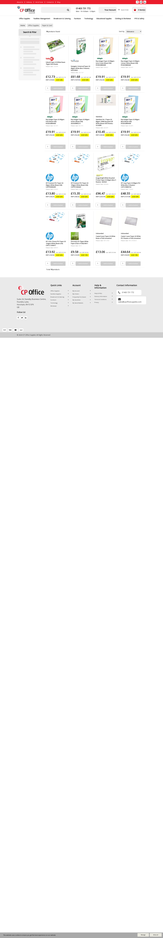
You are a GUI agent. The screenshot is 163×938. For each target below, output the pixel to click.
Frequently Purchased (82, 297)
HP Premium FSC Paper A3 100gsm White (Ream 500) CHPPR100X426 (79, 185)
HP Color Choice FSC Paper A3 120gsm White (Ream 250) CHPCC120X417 (56, 243)
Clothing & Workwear (123, 18)
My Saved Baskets (82, 303)
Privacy (103, 302)
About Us (20, 2)
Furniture (77, 18)
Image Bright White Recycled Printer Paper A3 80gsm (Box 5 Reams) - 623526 (106, 180)
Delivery (29, 2)
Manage (143, 935)
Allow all (155, 935)
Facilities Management (41, 18)
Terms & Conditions (103, 299)
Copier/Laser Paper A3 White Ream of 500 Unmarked (105, 237)
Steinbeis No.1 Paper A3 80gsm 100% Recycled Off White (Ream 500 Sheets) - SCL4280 (104, 122)
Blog (58, 2)
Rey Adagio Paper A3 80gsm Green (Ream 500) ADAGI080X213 (80, 121)
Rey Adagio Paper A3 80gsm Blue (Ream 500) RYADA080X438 (130, 121)
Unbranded (100, 233)
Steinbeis (99, 117)
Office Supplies (24, 18)
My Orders (82, 294)
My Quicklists (82, 300)
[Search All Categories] (56, 10)
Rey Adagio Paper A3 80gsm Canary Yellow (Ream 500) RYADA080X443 (130, 63)
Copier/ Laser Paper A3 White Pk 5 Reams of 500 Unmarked (131, 237)
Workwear (59, 306)
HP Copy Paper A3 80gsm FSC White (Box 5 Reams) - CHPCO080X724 (130, 185)
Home (22, 25)
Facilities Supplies (59, 294)
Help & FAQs (103, 293)
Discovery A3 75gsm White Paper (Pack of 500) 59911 (79, 242)
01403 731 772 (83, 8)
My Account (82, 291)
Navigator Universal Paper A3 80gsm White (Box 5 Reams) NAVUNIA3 (80, 68)
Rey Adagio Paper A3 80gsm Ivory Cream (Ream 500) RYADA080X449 (105, 63)
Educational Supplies (104, 18)
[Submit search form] (68, 10)
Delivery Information (103, 296)
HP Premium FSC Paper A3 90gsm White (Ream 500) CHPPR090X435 (54, 185)
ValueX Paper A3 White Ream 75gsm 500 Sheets (55, 63)
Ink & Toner (39, 2)
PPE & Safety (139, 18)
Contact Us (50, 2)
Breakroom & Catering (62, 18)
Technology (88, 18)
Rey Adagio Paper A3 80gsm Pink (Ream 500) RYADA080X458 (55, 121)
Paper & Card (47, 25)
